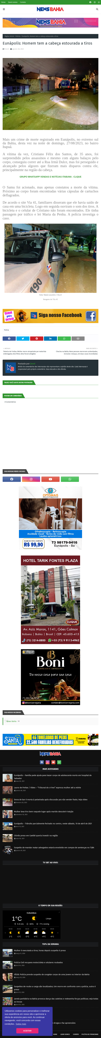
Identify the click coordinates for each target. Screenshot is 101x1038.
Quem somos (12, 2)
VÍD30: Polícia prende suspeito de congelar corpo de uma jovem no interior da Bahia (51, 974)
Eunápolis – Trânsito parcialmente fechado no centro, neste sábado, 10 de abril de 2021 (53, 823)
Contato (23, 2)
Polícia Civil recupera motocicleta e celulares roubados (38, 962)
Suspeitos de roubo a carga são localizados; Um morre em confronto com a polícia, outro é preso (55, 988)
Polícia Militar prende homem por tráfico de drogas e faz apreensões (44, 1023)
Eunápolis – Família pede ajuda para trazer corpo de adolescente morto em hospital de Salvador (53, 777)
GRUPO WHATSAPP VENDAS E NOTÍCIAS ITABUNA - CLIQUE (50, 177)
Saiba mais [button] (21, 1024)
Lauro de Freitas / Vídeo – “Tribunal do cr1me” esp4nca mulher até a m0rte (47, 787)
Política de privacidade (90, 1034)
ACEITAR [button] (27, 1031)
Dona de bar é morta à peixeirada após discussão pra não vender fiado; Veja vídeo (50, 799)
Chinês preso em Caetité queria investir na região (36, 835)
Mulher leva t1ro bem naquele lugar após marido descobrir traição (43, 811)
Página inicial (9, 36)
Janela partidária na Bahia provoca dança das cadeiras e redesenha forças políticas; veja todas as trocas (56, 1000)
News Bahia (11, 721)
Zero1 (7, 49)
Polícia (18, 36)
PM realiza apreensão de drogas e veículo (32, 1011)
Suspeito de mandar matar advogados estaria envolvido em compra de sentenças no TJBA (54, 847)
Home (3, 2)
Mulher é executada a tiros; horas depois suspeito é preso (40, 950)
